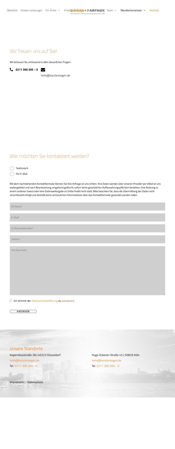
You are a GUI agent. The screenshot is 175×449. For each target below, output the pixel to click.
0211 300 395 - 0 (26, 358)
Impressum (17, 374)
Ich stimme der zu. (44, 293)
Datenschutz (35, 374)
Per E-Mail (21, 166)
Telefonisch (22, 161)
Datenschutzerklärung (45, 293)
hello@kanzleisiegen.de (55, 68)
